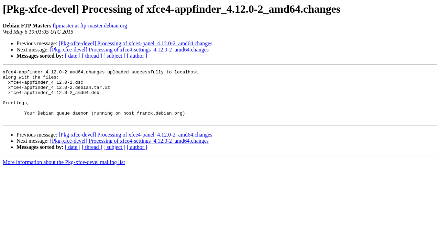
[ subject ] (114, 56)
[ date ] (72, 56)
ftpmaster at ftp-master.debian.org (90, 25)
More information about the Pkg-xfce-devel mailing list (64, 172)
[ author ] (137, 56)
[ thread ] (92, 56)
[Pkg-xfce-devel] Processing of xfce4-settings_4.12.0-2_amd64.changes (129, 49)
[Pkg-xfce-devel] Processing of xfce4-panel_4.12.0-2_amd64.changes (135, 43)
